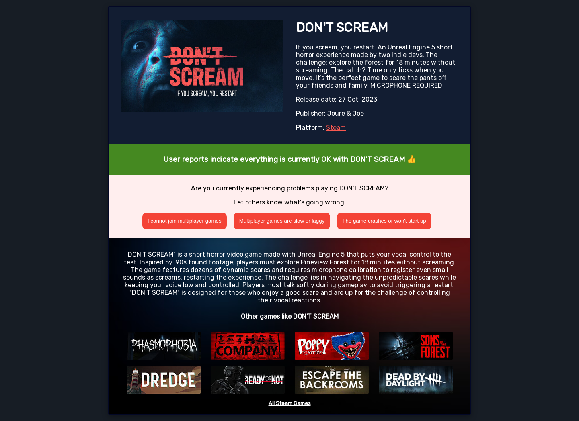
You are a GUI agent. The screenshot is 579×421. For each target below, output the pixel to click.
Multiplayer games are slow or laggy (282, 221)
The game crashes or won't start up (384, 221)
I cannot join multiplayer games (185, 221)
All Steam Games (290, 403)
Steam (336, 127)
